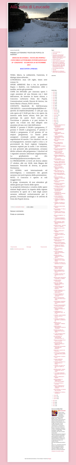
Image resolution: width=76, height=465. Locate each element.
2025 (54, 92)
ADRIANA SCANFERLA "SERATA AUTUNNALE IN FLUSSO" (59, 308)
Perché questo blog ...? (57, 52)
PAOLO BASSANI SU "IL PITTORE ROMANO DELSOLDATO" (58, 189)
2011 (54, 405)
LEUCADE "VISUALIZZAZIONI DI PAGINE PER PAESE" (59, 306)
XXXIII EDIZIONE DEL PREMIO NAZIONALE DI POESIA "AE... (59, 343)
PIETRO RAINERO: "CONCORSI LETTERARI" (59, 159)
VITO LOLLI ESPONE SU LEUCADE (58, 384)
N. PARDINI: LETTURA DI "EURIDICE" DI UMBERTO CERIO (59, 199)
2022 (54, 97)
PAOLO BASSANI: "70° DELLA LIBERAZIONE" (59, 209)
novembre (56, 111)
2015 (54, 108)
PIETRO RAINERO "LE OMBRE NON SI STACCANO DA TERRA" (59, 380)
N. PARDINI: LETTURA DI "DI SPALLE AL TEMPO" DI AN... (59, 366)
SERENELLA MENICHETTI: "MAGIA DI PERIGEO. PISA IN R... (59, 156)
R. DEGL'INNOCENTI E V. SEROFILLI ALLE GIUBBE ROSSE (59, 260)
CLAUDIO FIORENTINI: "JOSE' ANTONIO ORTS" (60, 165)
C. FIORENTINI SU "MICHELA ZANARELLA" (59, 393)
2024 (54, 93)
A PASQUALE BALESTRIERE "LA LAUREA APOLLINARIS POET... (59, 353)
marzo (55, 395)
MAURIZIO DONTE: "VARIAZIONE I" (57, 281)
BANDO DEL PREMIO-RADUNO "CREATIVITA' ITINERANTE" (59, 283)
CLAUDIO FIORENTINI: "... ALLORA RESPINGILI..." (59, 197)
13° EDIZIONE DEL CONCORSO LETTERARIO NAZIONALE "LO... (59, 193)
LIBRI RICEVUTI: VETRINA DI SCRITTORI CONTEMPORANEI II (59, 72)
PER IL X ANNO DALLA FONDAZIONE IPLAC (58, 143)
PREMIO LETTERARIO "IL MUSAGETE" (59, 238)
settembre (56, 115)
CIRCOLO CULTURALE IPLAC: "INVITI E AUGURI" (60, 341)
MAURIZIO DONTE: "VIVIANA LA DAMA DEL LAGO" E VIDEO (59, 370)
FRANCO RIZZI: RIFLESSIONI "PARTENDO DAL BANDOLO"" (59, 347)
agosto (55, 116)
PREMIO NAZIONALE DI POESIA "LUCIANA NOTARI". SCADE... (58, 267)
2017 (54, 105)
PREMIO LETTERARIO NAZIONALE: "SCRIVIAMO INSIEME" (59, 178)
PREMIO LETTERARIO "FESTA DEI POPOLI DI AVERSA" (59, 168)
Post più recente (14, 246)
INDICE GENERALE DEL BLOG (59, 60)
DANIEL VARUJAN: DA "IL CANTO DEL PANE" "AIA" (59, 171)
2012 (54, 403)
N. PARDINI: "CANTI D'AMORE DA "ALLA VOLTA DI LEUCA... (60, 316)
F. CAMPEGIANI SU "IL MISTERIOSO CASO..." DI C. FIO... (59, 312)
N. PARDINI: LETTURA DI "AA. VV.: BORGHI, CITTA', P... (59, 187)
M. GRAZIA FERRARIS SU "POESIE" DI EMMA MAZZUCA (59, 287)
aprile (55, 123)
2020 (54, 100)
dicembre (56, 110)
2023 (54, 95)
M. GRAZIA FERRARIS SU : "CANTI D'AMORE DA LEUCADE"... (59, 295)
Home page (29, 246)
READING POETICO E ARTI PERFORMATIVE (59, 240)
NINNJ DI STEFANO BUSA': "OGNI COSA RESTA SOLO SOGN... (59, 298)
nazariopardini (63, 410)
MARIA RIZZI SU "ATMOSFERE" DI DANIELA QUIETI (59, 146)
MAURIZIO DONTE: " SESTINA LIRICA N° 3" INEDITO (60, 226)
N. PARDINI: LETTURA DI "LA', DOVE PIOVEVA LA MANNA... (59, 362)
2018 (54, 103)
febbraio (55, 396)
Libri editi (54, 69)
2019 (54, 102)
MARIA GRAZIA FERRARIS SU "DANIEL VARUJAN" (60, 149)
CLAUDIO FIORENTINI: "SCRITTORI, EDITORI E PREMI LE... (59, 252)
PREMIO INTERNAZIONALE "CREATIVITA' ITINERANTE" (60, 243)
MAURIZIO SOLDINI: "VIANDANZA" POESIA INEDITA (59, 256)
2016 (54, 107)
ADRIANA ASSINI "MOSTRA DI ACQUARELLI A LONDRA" (60, 278)
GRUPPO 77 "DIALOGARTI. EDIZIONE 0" (59, 181)
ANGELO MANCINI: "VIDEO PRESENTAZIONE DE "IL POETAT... (59, 222)
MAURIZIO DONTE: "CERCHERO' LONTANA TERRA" (59, 133)
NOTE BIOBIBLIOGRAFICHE (58, 68)
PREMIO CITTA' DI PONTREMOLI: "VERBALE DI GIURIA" (59, 323)
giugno (55, 120)
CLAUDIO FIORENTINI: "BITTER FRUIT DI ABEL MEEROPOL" (59, 137)
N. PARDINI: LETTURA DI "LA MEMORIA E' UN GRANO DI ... (60, 263)
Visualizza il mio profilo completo (58, 451)
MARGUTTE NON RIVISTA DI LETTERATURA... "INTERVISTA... (59, 126)
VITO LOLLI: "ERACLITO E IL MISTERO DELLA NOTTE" (59, 162)
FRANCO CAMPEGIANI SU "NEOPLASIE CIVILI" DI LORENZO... (59, 386)
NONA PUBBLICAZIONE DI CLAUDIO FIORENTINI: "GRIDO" (59, 129)
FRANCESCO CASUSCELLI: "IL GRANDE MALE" (59, 184)
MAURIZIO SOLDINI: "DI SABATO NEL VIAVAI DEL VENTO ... (59, 331)
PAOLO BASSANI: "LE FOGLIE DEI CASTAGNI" (60, 390)
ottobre (55, 113)
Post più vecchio (44, 246)
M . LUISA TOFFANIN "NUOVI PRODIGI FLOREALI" (59, 334)
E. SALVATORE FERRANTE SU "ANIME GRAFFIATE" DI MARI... (59, 374)
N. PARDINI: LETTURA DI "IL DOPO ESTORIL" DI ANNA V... (59, 212)
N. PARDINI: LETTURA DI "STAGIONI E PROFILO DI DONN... (59, 234)
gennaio (55, 398)
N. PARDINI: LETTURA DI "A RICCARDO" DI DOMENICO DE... (60, 319)
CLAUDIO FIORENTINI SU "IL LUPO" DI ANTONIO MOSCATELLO (59, 291)
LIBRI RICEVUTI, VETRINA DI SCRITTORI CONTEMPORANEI (59, 63)
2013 (54, 402)
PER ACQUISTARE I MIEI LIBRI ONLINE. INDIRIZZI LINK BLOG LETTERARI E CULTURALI (59, 65)
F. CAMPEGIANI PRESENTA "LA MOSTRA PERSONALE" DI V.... (60, 219)
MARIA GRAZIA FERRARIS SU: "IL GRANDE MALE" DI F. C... (59, 174)
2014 (54, 400)
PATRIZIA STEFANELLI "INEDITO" (58, 249)
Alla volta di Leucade (30, 6)
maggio (55, 121)
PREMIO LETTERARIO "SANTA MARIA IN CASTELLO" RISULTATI (59, 152)
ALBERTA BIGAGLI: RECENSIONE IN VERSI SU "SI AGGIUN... (60, 327)
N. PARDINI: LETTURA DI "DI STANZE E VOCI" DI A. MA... (59, 274)
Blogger (49, 458)
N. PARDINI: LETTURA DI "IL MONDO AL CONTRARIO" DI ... (59, 203)
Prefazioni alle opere (56, 59)
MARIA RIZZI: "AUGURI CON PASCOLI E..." (59, 351)
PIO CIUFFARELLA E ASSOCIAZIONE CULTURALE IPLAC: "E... (59, 337)
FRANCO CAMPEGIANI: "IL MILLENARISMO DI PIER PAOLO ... (59, 271)
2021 (54, 98)
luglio (55, 118)
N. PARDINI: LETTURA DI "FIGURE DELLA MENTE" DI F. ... (59, 246)
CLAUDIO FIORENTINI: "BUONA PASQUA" (58, 360)
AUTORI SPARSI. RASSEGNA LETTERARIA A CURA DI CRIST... (59, 302)
